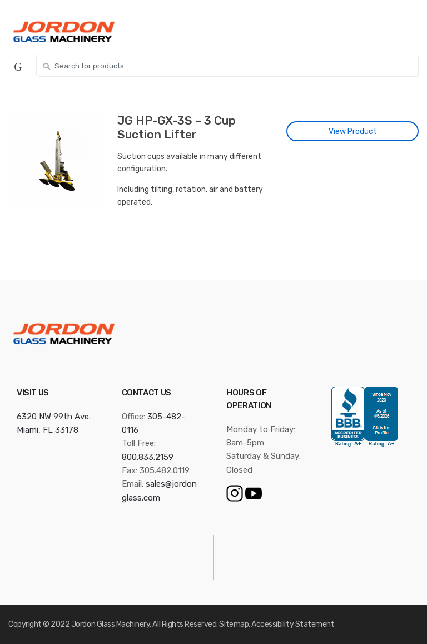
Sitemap (234, 624)
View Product (353, 131)
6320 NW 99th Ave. (54, 417)
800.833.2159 (147, 457)
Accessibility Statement (292, 624)
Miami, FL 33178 (47, 430)
